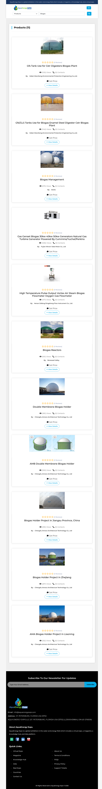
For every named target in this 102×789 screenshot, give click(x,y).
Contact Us (17, 776)
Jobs (15, 764)
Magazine (17, 755)
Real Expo (17, 768)
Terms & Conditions (62, 755)
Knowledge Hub (19, 760)
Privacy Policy (59, 764)
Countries (17, 772)
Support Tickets (60, 768)
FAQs (56, 760)
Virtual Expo (18, 751)
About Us (58, 751)
